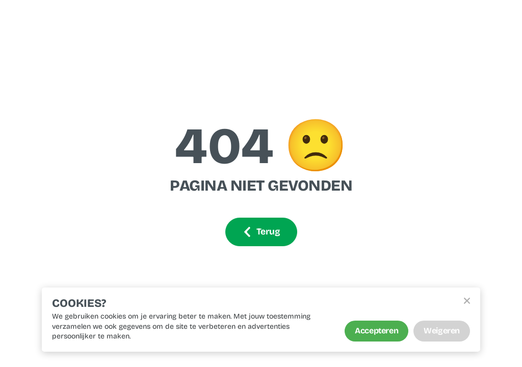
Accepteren (376, 330)
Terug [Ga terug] (261, 231)
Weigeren (442, 330)
